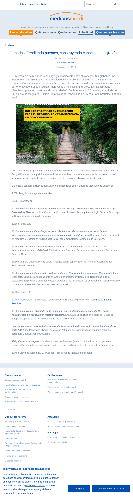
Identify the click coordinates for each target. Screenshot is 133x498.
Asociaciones (27, 27)
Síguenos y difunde (104, 27)
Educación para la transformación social (65, 392)
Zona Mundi (10, 409)
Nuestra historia (12, 385)
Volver (11, 45)
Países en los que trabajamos (60, 387)
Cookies (51, 442)
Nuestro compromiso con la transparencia (23, 401)
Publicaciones (87, 27)
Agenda (75, 27)
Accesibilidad (63, 442)
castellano (22, 4)
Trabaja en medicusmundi (16, 456)
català (32, 4)
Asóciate (8, 421)
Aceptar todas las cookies (111, 488)
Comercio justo (11, 439)
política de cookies (35, 485)
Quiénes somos (45, 32)
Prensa (70, 421)
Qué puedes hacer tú (15, 417)
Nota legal (74, 437)
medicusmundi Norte (66, 62)
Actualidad (85, 32)
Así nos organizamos (30, 385)
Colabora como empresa (15, 426)
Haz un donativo (22, 421)
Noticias (54, 27)
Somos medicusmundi (14, 380)
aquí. (14, 97)
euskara (41, 4)
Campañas (65, 27)
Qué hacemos (67, 32)
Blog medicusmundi (71, 426)
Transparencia (41, 27)
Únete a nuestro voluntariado (17, 451)
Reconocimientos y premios (17, 397)
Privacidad (52, 437)
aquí (99, 178)
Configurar (79, 488)
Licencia (63, 437)
